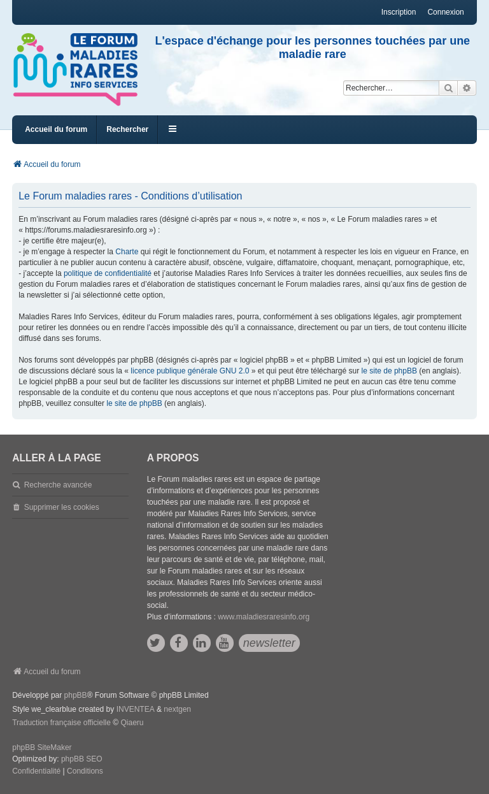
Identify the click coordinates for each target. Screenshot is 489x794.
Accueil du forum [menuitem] (56, 129)
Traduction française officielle (61, 722)
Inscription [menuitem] (398, 12)
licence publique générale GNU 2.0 (190, 370)
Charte (126, 251)
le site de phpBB (389, 370)
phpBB (75, 695)
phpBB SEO (82, 758)
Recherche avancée (58, 484)
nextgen (177, 709)
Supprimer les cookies (61, 507)
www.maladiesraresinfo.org (263, 616)
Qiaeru (131, 722)
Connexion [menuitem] (445, 12)
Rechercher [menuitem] (127, 129)
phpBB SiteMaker (41, 747)
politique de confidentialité (108, 273)
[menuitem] (36, 772)
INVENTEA (136, 709)
